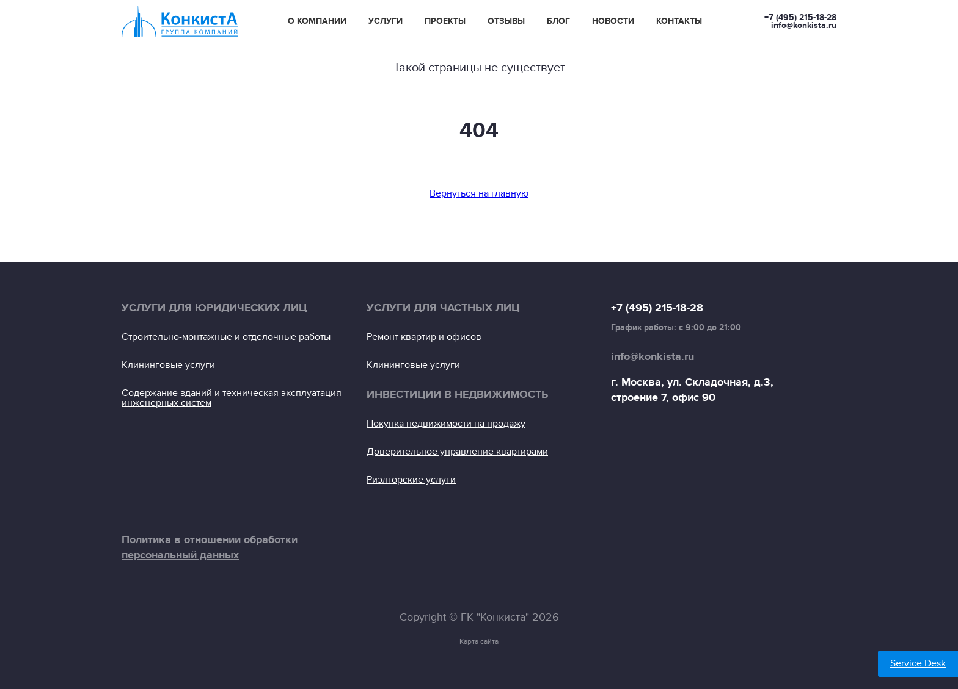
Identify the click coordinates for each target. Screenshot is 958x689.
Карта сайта (479, 641)
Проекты (445, 21)
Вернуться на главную (479, 193)
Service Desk (918, 663)
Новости (613, 21)
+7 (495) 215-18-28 (800, 17)
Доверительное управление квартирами (457, 452)
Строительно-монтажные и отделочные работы (226, 337)
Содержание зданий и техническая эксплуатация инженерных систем (232, 398)
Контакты (679, 21)
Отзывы (506, 21)
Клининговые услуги (168, 365)
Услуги (385, 21)
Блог (558, 21)
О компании (317, 21)
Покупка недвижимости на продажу (446, 423)
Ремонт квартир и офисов (424, 337)
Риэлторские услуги (411, 480)
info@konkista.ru (803, 25)
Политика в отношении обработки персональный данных (210, 547)
